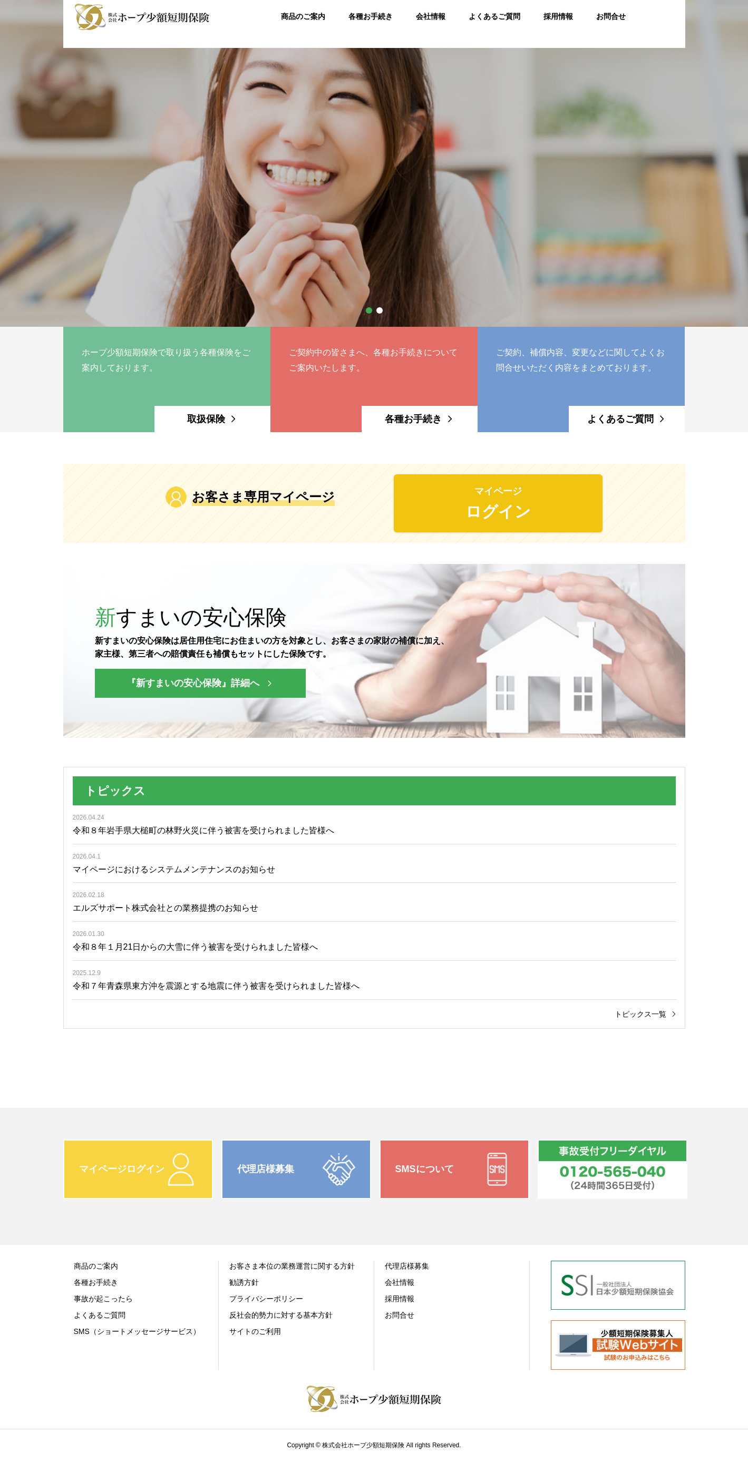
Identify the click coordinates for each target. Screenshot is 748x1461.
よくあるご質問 (99, 1315)
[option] (374, 163)
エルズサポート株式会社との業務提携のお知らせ (165, 907)
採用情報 (399, 1298)
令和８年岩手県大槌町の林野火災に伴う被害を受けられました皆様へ (203, 830)
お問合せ (399, 1315)
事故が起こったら (103, 1298)
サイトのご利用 (255, 1331)
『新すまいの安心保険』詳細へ (193, 683)
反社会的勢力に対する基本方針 (281, 1315)
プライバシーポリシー (266, 1298)
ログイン (498, 502)
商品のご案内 (96, 1266)
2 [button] (379, 310)
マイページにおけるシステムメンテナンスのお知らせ (174, 869)
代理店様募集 (407, 1266)
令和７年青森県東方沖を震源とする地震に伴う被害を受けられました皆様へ (216, 985)
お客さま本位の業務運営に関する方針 (292, 1266)
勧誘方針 (244, 1282)
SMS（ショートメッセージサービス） (137, 1331)
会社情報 (399, 1282)
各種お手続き (96, 1282)
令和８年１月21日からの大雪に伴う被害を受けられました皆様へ (195, 946)
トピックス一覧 (640, 1014)
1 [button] (369, 310)
